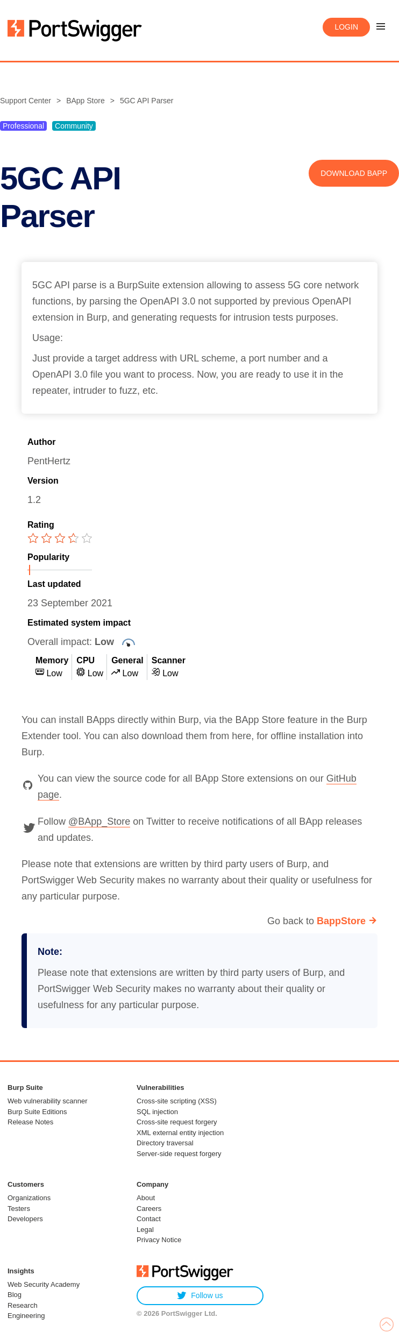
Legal (145, 1229)
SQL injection (157, 1112)
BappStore (341, 921)
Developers (25, 1219)
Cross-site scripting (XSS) (177, 1101)
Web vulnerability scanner (48, 1101)
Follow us (200, 1295)
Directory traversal (165, 1143)
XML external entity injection (180, 1133)
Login (346, 27)
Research (23, 1305)
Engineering (26, 1316)
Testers (19, 1209)
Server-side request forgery (179, 1154)
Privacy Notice (159, 1240)
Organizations (29, 1198)
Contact (149, 1219)
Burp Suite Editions (37, 1112)
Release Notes (30, 1122)
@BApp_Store (99, 821)
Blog (15, 1295)
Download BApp (353, 173)
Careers (149, 1209)
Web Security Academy (44, 1284)
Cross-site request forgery (177, 1122)
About (146, 1198)
